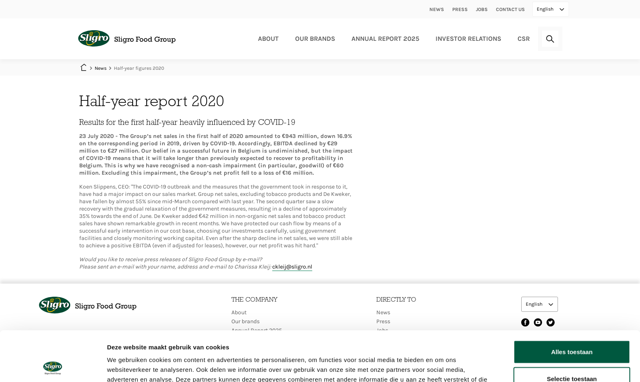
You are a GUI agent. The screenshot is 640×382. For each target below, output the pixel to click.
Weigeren (571, 355)
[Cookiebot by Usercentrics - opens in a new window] (53, 366)
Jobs (482, 9)
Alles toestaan (572, 301)
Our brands (315, 38)
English (546, 9)
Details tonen (441, 365)
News (436, 9)
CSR (524, 38)
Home (83, 68)
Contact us (510, 9)
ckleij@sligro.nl (292, 266)
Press (460, 9)
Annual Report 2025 (385, 38)
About (268, 38)
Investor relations (468, 38)
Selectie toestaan (572, 328)
